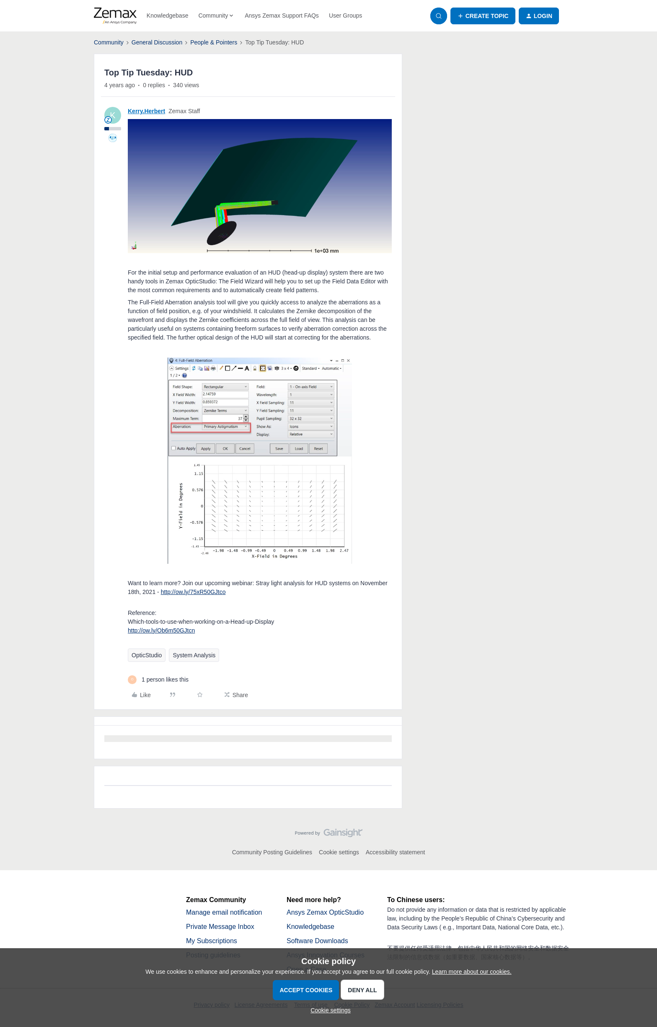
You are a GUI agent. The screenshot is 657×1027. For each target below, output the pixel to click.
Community (109, 42)
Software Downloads (317, 940)
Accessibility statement (395, 852)
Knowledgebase (168, 15)
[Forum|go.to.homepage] (115, 16)
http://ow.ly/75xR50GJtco (193, 592)
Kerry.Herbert (146, 111)
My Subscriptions (211, 940)
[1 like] (158, 679)
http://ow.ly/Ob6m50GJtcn (161, 630)
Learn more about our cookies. (472, 971)
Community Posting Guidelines (272, 852)
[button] (482, 16)
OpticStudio (147, 655)
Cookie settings (339, 852)
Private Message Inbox (220, 926)
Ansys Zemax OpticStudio (325, 912)
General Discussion (157, 42)
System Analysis (194, 655)
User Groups (345, 15)
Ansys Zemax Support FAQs (282, 15)
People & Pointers (213, 42)
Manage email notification (224, 912)
